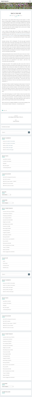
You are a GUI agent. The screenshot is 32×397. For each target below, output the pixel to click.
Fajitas (4, 249)
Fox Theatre (11, 35)
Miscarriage (5, 228)
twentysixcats (4, 1)
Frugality (4, 232)
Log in (4, 261)
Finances (4, 226)
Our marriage (5, 217)
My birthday (5, 234)
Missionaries (5, 243)
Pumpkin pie (5, 215)
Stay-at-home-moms (7, 239)
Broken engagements (7, 251)
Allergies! (4, 163)
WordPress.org (5, 267)
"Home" (4, 247)
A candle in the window (11, 141)
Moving (4, 236)
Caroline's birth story (7, 211)
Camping (4, 230)
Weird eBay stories (6, 224)
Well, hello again (10, 145)
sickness (8, 179)
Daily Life (5, 110)
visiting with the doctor (11, 177)
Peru (4, 241)
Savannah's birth (6, 219)
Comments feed (6, 265)
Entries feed (5, 263)
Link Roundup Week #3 (7, 167)
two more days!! (10, 183)
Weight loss (5, 222)
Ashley (20, 15)
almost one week (10, 185)
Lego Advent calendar (7, 159)
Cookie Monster (6, 213)
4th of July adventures (7, 245)
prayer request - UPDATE (11, 181)
